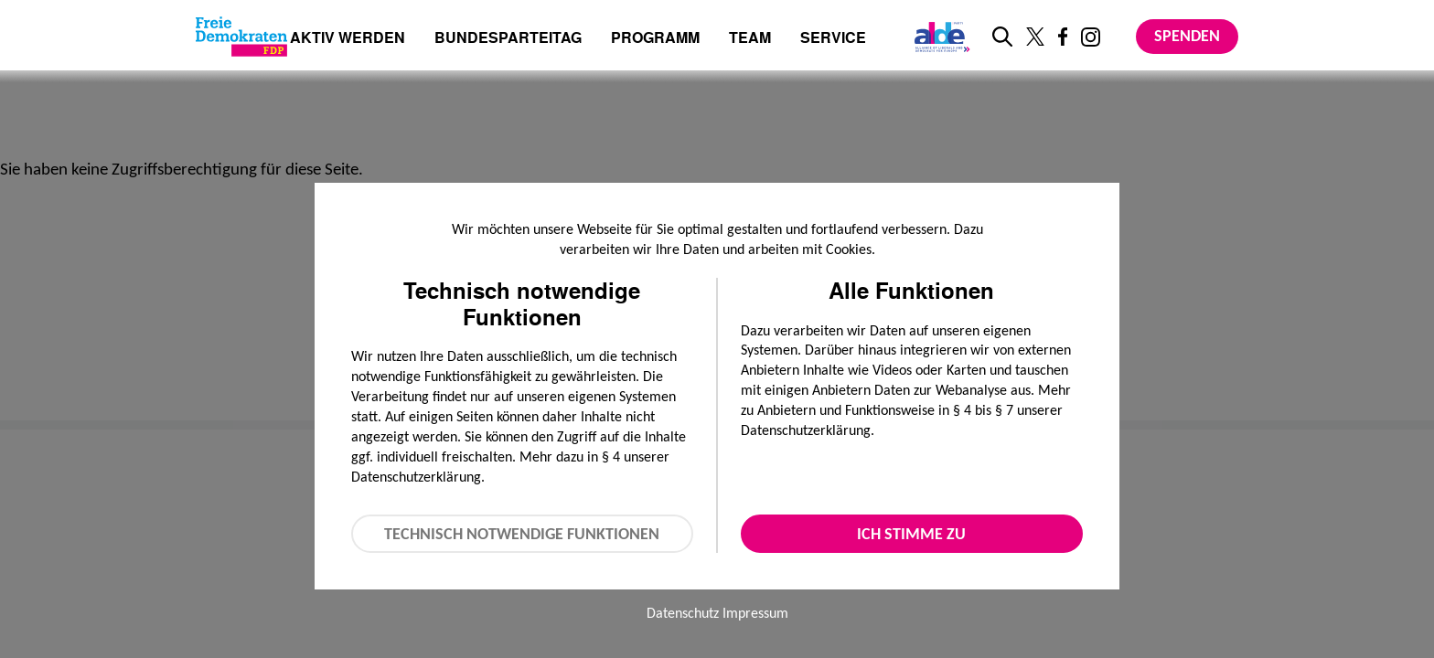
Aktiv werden (347, 39)
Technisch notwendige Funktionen (521, 534)
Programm (655, 39)
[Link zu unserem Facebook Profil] (1062, 36)
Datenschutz (683, 612)
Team (750, 39)
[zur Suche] (1002, 37)
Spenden (1187, 36)
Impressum (755, 612)
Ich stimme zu (911, 534)
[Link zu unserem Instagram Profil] (1090, 37)
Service (833, 39)
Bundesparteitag (508, 37)
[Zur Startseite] (241, 36)
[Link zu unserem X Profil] (1035, 36)
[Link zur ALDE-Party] (939, 36)
